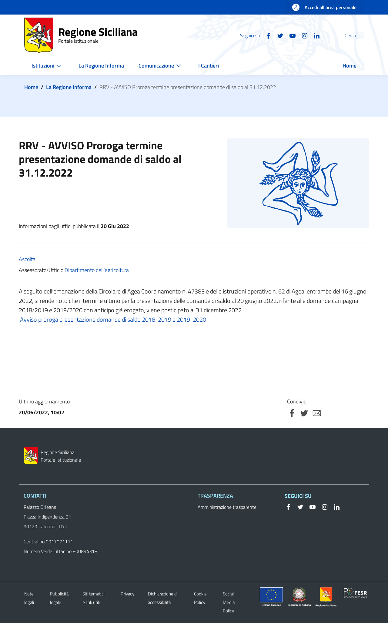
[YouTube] (279, 35)
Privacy (127, 593)
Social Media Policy (229, 602)
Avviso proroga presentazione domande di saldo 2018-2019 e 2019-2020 (112, 319)
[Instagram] (291, 35)
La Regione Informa (69, 87)
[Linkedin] (303, 35)
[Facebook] (254, 35)
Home (31, 87)
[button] (356, 35)
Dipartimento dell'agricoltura (97, 270)
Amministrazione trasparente (227, 507)
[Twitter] (266, 35)
